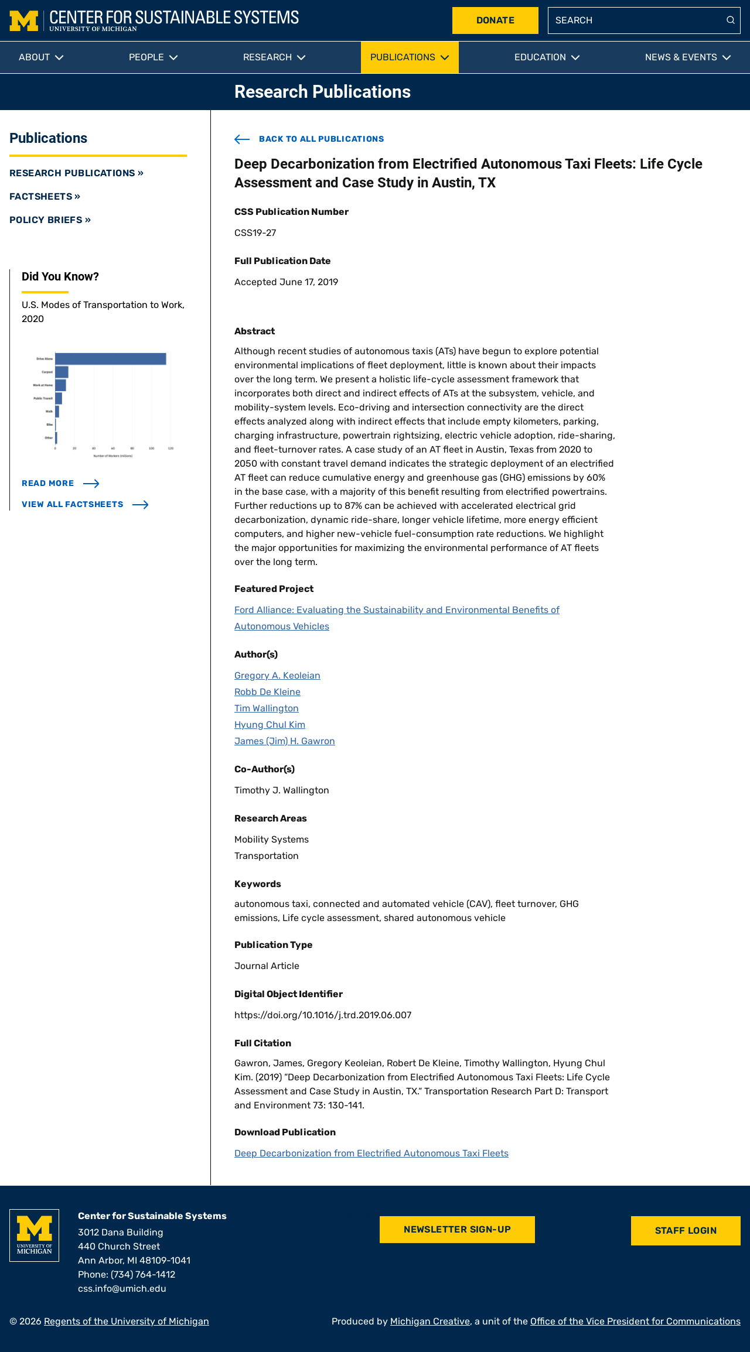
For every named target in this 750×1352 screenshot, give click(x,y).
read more (61, 483)
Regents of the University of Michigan (126, 1321)
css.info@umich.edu (122, 1288)
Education (540, 57)
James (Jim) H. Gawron (284, 741)
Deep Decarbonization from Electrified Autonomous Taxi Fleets (371, 1153)
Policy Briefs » (50, 219)
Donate (495, 20)
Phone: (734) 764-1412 (126, 1274)
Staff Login (686, 1230)
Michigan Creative (430, 1321)
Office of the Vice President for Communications (635, 1321)
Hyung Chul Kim (269, 724)
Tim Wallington (266, 708)
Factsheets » (45, 196)
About (34, 57)
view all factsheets (85, 504)
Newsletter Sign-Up (457, 1229)
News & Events (681, 57)
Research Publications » (76, 173)
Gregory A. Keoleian (277, 675)
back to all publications (309, 139)
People (146, 57)
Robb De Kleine (267, 691)
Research (267, 57)
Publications (402, 57)
